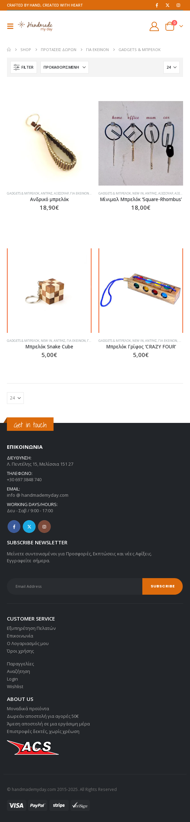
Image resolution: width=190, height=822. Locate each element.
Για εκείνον (79, 193)
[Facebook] (156, 5)
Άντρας (47, 193)
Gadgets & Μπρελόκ (23, 193)
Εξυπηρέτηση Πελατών (31, 628)
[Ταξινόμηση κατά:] (64, 67)
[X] (167, 5)
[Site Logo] (35, 26)
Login (12, 679)
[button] (12, 26)
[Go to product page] (49, 143)
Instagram (44, 526)
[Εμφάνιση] (171, 67)
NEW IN (138, 193)
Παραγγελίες (20, 664)
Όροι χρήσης (20, 651)
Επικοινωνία (20, 636)
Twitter (29, 526)
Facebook (14, 526)
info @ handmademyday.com (37, 495)
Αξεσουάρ (61, 193)
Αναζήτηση (18, 671)
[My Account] (154, 26)
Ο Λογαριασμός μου (28, 643)
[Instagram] (178, 5)
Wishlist (15, 686)
